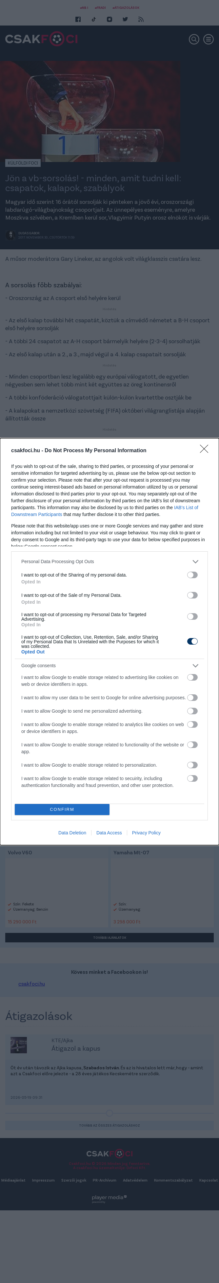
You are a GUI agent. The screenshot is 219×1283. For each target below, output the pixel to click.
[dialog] (109, 641)
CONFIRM (62, 809)
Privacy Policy (146, 832)
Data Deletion (72, 832)
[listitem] (109, 561)
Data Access (109, 832)
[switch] (192, 575)
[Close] (206, 451)
